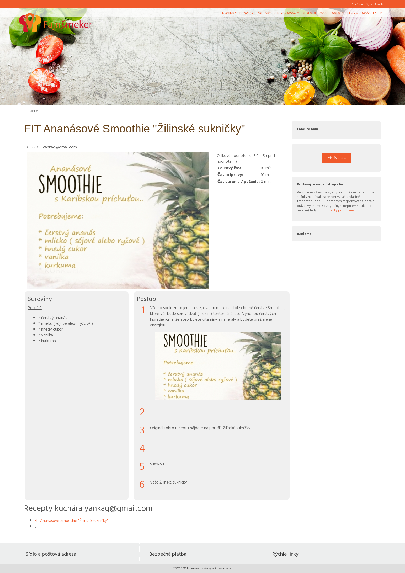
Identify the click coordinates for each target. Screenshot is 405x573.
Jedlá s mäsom (286, 12)
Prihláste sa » (336, 157)
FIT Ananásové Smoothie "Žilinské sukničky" (71, 520)
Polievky (264, 12)
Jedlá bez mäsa (316, 12)
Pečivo (352, 12)
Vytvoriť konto (374, 4)
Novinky (229, 12)
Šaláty (338, 12)
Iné (382, 12)
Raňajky (246, 12)
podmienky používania (337, 210)
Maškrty (369, 12)
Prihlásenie (357, 4)
